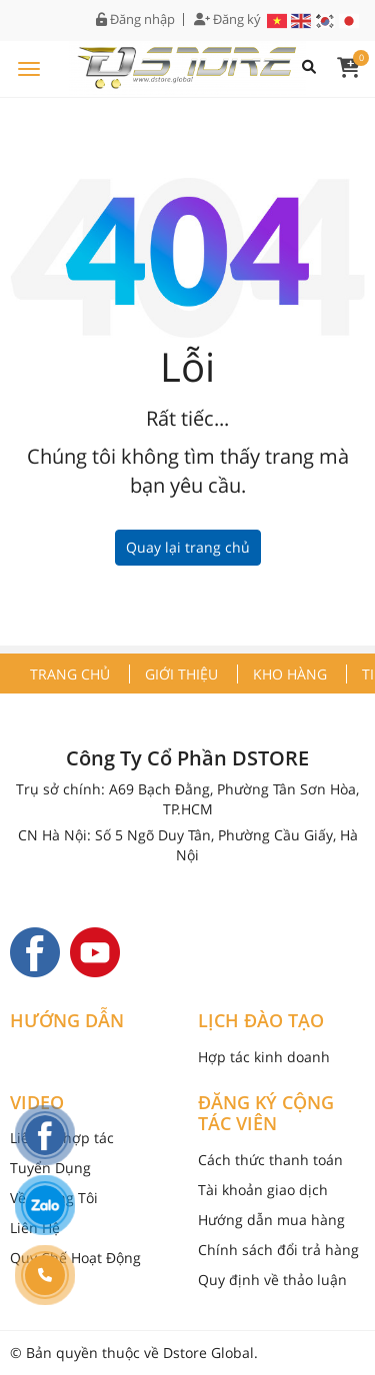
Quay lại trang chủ (188, 547)
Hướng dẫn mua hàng (271, 1219)
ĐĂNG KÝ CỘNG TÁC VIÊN (266, 1113)
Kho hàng (290, 674)
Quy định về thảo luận (272, 1279)
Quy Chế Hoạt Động (75, 1257)
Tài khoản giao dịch (263, 1189)
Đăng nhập (135, 19)
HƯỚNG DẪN (67, 1021)
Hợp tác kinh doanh (264, 1056)
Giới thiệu (181, 674)
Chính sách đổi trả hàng (278, 1249)
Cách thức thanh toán (270, 1159)
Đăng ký (227, 19)
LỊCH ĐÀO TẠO (261, 1021)
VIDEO (37, 1103)
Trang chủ (70, 674)
